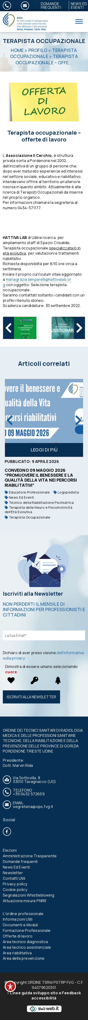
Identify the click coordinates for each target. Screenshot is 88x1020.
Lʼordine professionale (23, 913)
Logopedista (66, 492)
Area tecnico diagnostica (25, 941)
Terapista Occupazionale (44, 41)
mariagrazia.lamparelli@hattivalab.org (37, 282)
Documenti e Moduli (20, 924)
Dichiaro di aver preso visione (43, 655)
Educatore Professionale (27, 492)
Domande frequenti (51, 5)
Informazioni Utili (17, 919)
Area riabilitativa (17, 952)
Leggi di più (44, 450)
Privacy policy (15, 884)
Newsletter (13, 872)
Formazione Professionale (27, 930)
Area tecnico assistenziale (27, 947)
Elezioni (10, 850)
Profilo (37, 50)
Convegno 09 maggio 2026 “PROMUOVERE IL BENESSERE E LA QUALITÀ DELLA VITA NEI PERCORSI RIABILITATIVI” (41, 477)
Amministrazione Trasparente (30, 855)
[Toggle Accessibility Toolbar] (10, 986)
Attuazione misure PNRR (24, 900)
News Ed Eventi (19, 497)
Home (17, 50)
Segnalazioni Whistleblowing (28, 895)
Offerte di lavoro (18, 936)
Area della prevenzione (24, 958)
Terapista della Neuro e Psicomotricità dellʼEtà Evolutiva (38, 509)
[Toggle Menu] (79, 21)
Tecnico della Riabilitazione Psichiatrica (39, 502)
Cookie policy (15, 889)
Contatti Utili (14, 878)
